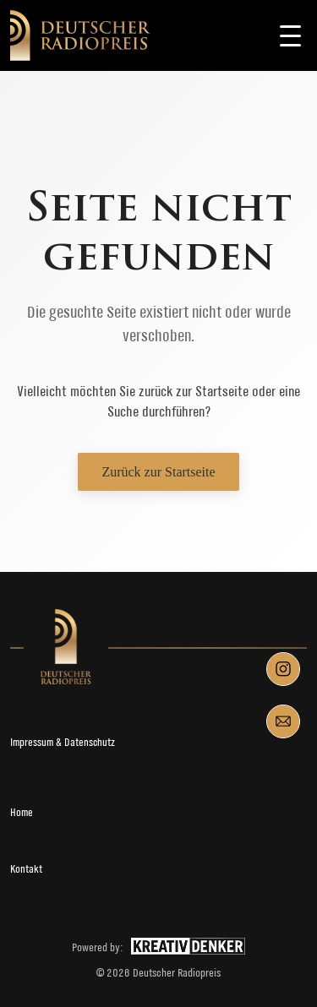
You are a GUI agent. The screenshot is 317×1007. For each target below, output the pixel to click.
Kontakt (26, 869)
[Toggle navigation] (290, 35)
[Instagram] (283, 669)
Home (21, 812)
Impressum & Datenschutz (62, 742)
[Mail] (283, 721)
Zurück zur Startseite (158, 472)
